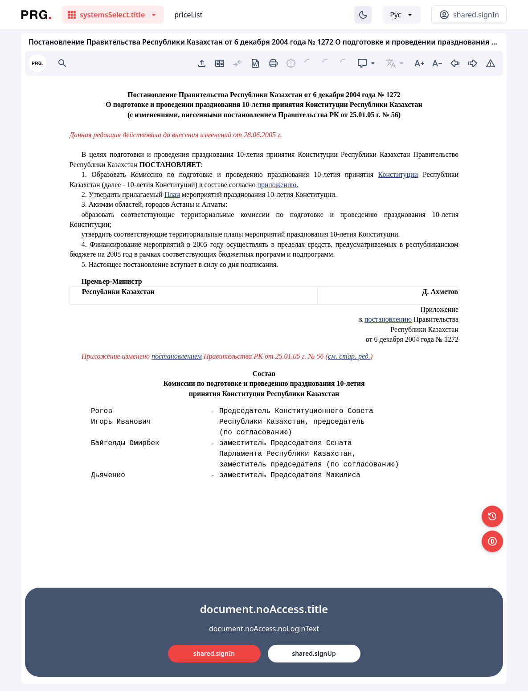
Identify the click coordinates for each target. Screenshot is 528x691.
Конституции (398, 174)
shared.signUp (314, 653)
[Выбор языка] (402, 15)
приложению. (278, 184)
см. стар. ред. (349, 356)
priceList (188, 15)
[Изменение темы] (363, 15)
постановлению (388, 319)
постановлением (176, 356)
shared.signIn (214, 653)
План (172, 194)
